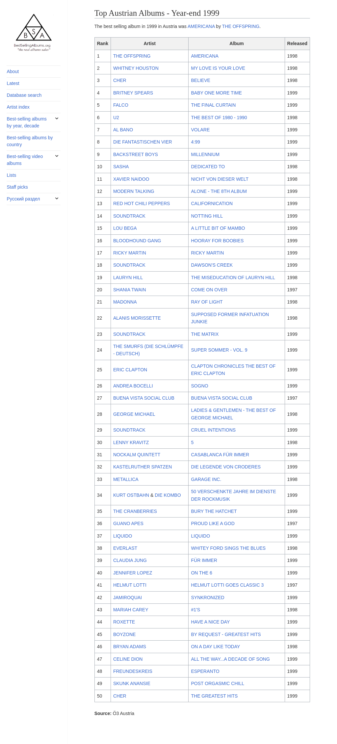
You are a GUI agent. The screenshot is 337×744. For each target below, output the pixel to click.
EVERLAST (125, 548)
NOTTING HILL (206, 216)
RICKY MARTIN (129, 252)
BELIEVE (200, 80)
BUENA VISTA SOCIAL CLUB (143, 398)
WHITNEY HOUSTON (136, 68)
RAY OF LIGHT (206, 302)
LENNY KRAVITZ (131, 442)
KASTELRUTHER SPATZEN (142, 466)
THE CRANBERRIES (135, 511)
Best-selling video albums (25, 160)
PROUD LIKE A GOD (212, 523)
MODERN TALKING (133, 191)
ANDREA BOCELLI (133, 385)
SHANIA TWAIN (129, 289)
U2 (116, 117)
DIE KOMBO (168, 495)
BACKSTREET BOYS (135, 154)
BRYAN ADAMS (129, 646)
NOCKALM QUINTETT (136, 454)
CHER (119, 80)
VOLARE (200, 129)
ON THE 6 (201, 572)
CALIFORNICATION (212, 203)
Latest (13, 83)
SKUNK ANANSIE (131, 683)
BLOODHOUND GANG (137, 240)
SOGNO (199, 385)
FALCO (120, 105)
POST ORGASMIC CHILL (217, 683)
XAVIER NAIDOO (131, 179)
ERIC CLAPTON (130, 369)
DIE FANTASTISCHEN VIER (142, 142)
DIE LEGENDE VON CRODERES (226, 466)
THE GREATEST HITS (214, 696)
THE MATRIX (205, 334)
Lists (11, 175)
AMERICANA (201, 26)
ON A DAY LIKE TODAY (215, 646)
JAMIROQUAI (127, 597)
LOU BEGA (125, 228)
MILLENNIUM (205, 154)
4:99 (195, 142)
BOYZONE (124, 634)
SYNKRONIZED (207, 597)
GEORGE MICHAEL (134, 414)
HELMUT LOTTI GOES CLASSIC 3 (227, 585)
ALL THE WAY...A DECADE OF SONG (230, 659)
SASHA (121, 166)
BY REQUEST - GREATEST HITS (226, 634)
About (13, 71)
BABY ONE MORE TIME (216, 92)
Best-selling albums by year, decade (26, 122)
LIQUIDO (122, 536)
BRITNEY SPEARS (133, 92)
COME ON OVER (209, 289)
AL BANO (123, 129)
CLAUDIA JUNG (130, 560)
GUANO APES (128, 523)
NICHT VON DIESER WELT (219, 179)
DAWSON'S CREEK (212, 265)
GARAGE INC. (206, 479)
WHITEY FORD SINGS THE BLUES (228, 548)
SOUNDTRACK (129, 216)
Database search (24, 95)
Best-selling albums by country (30, 141)
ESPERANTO (205, 671)
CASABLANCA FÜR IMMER (220, 454)
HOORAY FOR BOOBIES (217, 240)
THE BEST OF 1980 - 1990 (219, 117)
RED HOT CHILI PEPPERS (141, 203)
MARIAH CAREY (130, 609)
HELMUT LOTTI (129, 585)
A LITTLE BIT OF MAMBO (218, 228)
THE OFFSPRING (241, 26)
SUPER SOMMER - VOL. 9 (219, 350)
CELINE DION (128, 659)
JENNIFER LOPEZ (132, 572)
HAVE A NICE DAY (210, 621)
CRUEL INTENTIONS (213, 430)
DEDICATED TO (208, 166)
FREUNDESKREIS (132, 671)
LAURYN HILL (128, 277)
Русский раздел (23, 198)
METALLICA (126, 479)
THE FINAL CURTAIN (213, 105)
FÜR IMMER (204, 560)
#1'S (195, 609)
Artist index (18, 107)
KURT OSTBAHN (131, 495)
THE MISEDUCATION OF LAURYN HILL (233, 277)
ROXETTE (124, 621)
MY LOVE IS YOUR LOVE (218, 68)
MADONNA (125, 302)
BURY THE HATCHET (214, 511)
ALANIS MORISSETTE (137, 318)
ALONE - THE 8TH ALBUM (218, 191)
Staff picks (17, 187)
